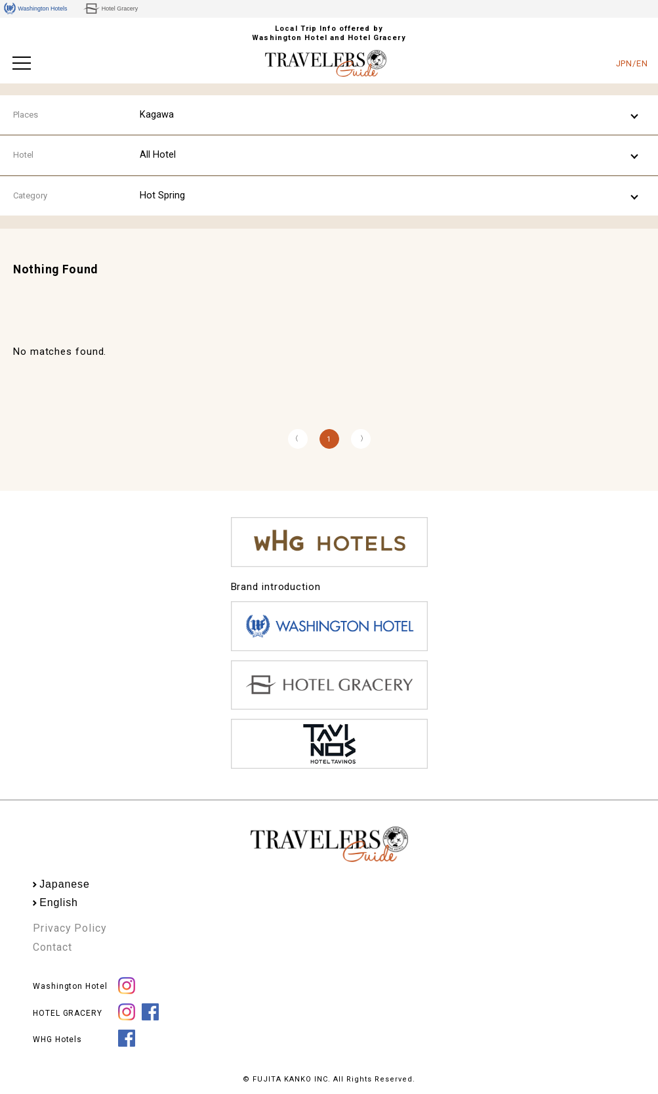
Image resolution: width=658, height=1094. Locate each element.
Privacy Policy (70, 928)
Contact (52, 947)
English (58, 902)
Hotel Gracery (110, 8)
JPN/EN (632, 63)
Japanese (64, 884)
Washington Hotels (35, 8)
